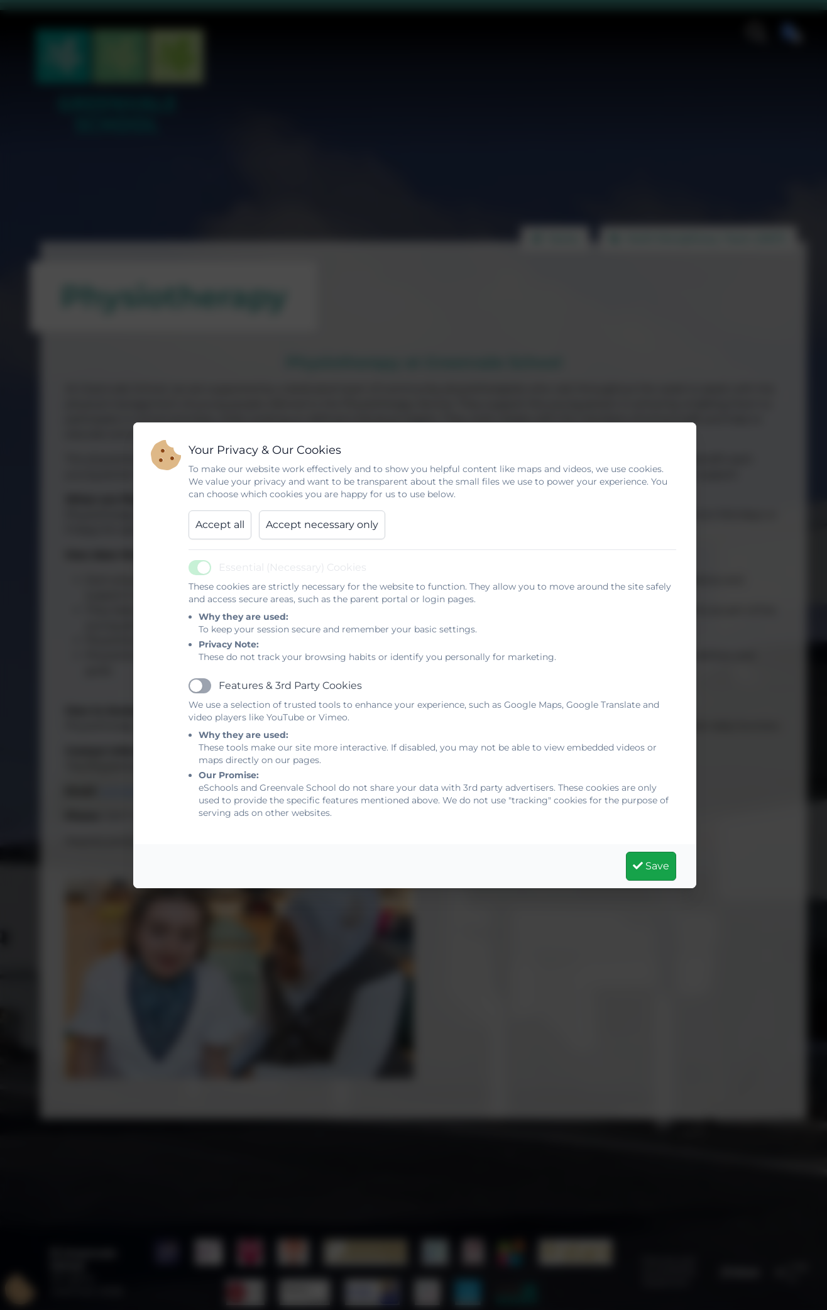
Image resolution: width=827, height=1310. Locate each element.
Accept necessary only (322, 525)
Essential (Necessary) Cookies (292, 567)
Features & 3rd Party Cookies (290, 685)
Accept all (219, 525)
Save (651, 866)
